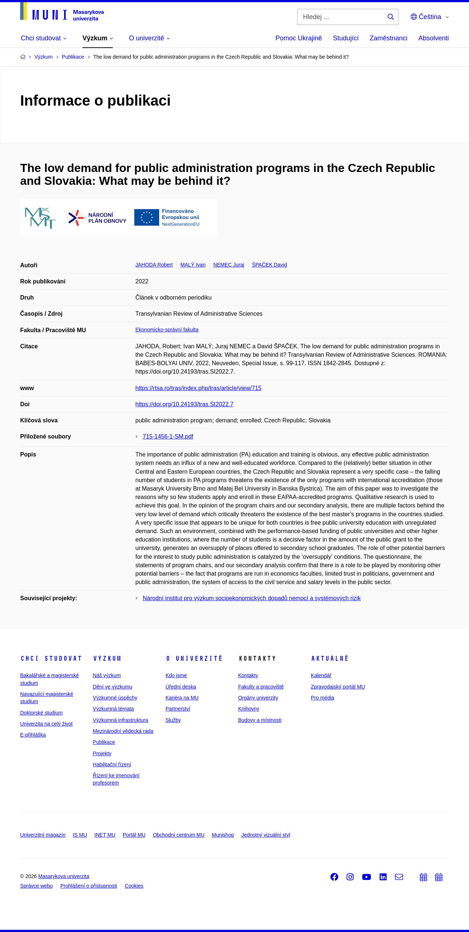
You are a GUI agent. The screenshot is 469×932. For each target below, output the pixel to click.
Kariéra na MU (182, 698)
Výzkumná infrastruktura (120, 720)
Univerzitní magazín (43, 835)
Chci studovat (51, 658)
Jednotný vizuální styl (265, 835)
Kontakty (248, 675)
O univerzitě (194, 658)
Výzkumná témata (113, 709)
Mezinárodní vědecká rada (123, 731)
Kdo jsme (176, 675)
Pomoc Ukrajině (299, 38)
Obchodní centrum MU (178, 835)
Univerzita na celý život (46, 724)
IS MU (80, 835)
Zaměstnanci (388, 38)
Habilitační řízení (112, 764)
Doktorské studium (41, 713)
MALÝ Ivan (192, 265)
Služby (173, 720)
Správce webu (36, 886)
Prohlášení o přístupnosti (88, 886)
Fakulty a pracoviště (261, 687)
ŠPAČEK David (269, 265)
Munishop (223, 835)
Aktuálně (330, 658)
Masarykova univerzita (63, 876)
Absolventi (433, 38)
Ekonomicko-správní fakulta (167, 330)
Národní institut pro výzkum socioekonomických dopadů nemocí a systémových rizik (252, 598)
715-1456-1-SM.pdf (168, 436)
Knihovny (248, 709)
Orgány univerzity (258, 698)
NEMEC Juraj (228, 265)
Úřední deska (181, 687)
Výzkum (107, 658)
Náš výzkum (107, 675)
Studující (346, 38)
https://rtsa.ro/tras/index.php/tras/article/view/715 (199, 388)
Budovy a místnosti (259, 720)
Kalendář (321, 675)
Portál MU (134, 835)
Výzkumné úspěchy (115, 698)
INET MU (105, 835)
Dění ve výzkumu (112, 687)
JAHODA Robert (154, 265)
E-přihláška (33, 735)
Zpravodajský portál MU (338, 687)
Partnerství (178, 709)
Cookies (134, 886)
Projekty (102, 753)
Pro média (322, 698)
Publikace (104, 742)
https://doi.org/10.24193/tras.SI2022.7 (185, 404)
